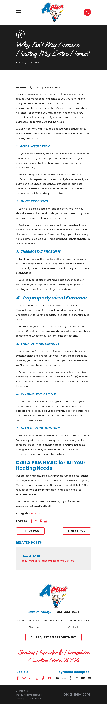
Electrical (34, 627)
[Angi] (42, 678)
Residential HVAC (54, 620)
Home (20, 620)
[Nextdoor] (49, 678)
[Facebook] (17, 678)
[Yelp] (30, 678)
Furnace (35, 513)
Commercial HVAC (79, 620)
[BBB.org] (36, 678)
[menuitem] (20, 698)
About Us (34, 620)
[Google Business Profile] (24, 678)
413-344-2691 (68, 612)
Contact (73, 627)
